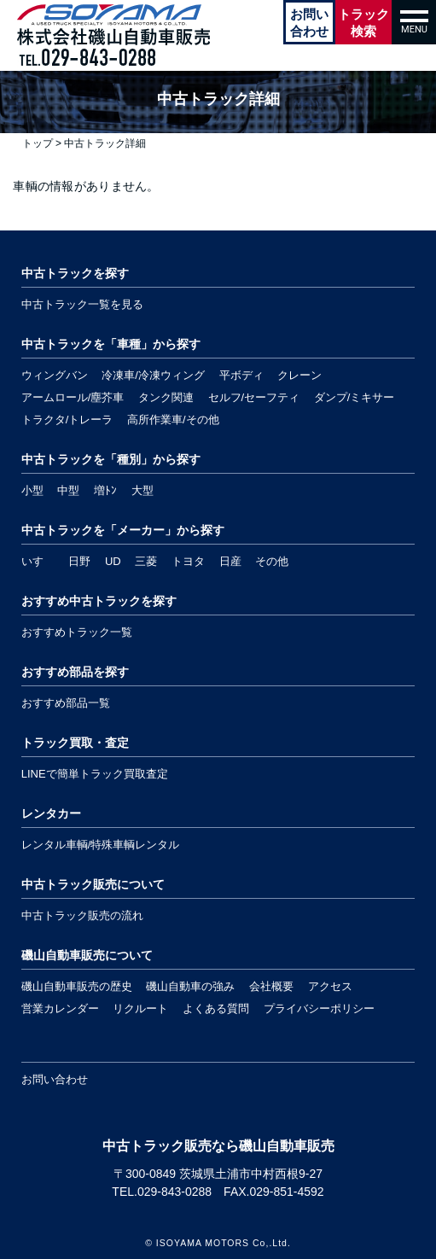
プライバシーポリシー (319, 1008)
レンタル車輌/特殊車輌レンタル (100, 844)
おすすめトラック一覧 (76, 632)
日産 (230, 561)
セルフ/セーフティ (254, 397)
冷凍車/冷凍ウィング (153, 375)
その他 (271, 561)
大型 (142, 490)
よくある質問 (216, 1008)
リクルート (140, 1008)
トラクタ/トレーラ (67, 419)
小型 (32, 490)
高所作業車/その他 (173, 419)
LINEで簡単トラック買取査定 (94, 773)
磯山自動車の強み (190, 986)
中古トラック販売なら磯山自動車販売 (218, 1146)
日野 (79, 561)
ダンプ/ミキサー (354, 397)
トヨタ (188, 561)
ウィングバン (54, 375)
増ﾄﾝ (105, 490)
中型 (68, 490)
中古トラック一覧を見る (82, 304)
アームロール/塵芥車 (73, 397)
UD (113, 561)
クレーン (299, 375)
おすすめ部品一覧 (65, 703)
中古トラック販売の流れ (82, 915)
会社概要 (271, 986)
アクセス (330, 986)
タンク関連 (166, 397)
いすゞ (38, 561)
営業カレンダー (60, 1008)
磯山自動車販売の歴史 (76, 986)
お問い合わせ (54, 1079)
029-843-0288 (174, 1191)
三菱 (146, 561)
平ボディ (241, 375)
